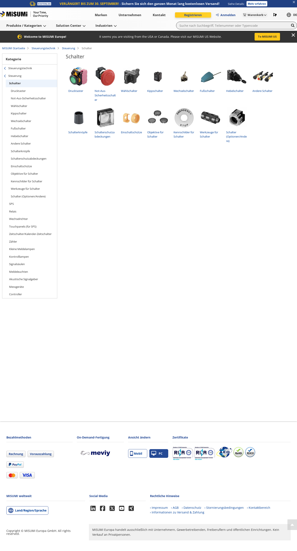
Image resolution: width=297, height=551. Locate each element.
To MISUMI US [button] (267, 36)
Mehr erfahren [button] (257, 4)
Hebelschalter (19, 136)
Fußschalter (18, 128)
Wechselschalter (21, 121)
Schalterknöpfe (20, 151)
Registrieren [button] (193, 15)
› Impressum (159, 508)
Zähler (13, 241)
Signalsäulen (17, 264)
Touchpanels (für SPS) (22, 226)
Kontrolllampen (19, 257)
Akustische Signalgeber (23, 279)
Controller (15, 294)
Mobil (136, 453)
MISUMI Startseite (13, 48)
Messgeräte (16, 287)
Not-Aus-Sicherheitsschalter (28, 98)
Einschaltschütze (21, 166)
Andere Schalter (21, 143)
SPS (11, 204)
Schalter (15, 83)
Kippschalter (19, 113)
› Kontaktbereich (258, 508)
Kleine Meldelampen (22, 249)
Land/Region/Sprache (30, 510)
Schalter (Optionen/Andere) (28, 196)
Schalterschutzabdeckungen (28, 158)
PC (157, 453)
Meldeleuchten (18, 272)
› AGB (175, 508)
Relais (12, 211)
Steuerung (68, 48)
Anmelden (225, 15)
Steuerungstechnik (43, 48)
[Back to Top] (292, 524)
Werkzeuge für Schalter (25, 189)
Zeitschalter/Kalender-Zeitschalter (30, 234)
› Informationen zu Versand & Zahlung (177, 512)
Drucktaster (18, 91)
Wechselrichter (18, 219)
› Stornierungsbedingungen (224, 508)
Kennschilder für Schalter (26, 181)
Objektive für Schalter (24, 174)
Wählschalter (19, 106)
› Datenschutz (191, 508)
